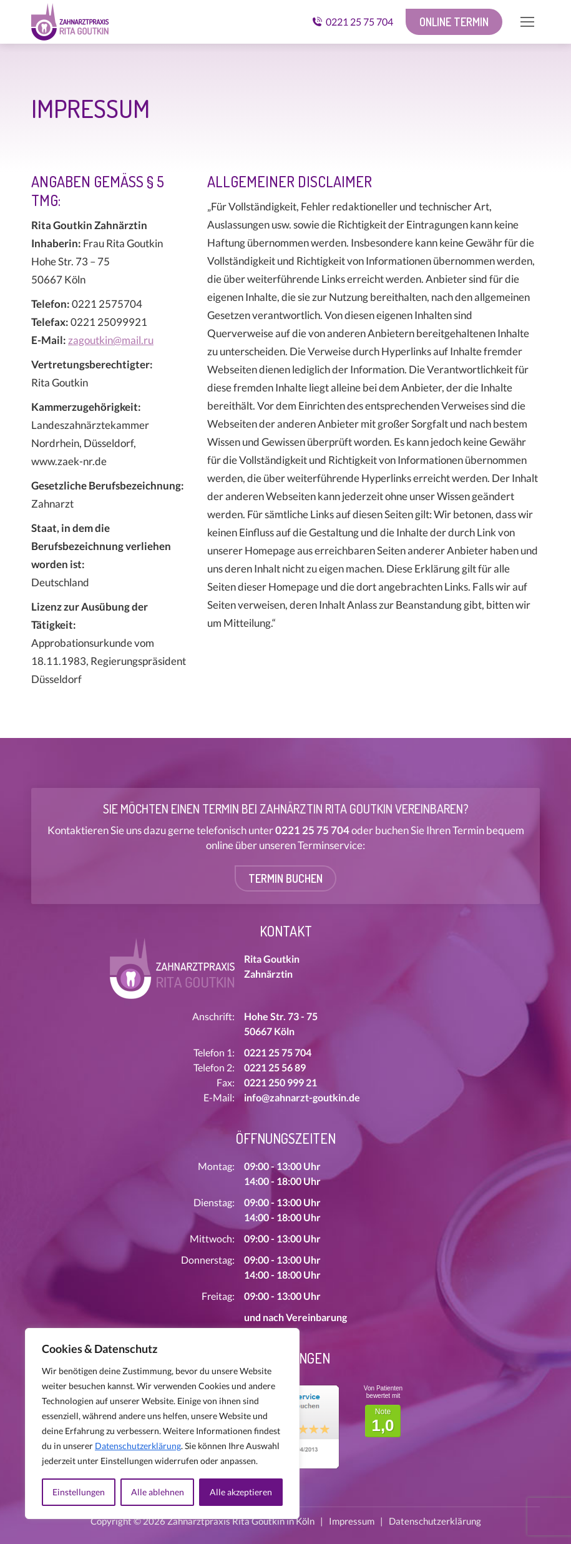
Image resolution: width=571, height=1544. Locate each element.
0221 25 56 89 (275, 1067)
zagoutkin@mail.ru (111, 340)
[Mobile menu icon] (527, 21)
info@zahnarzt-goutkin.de (302, 1097)
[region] (162, 1423)
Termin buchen (285, 878)
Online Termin (454, 22)
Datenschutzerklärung (138, 1445)
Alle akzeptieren (241, 1492)
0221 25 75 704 (352, 21)
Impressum (351, 1521)
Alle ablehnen (157, 1492)
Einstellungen (78, 1492)
